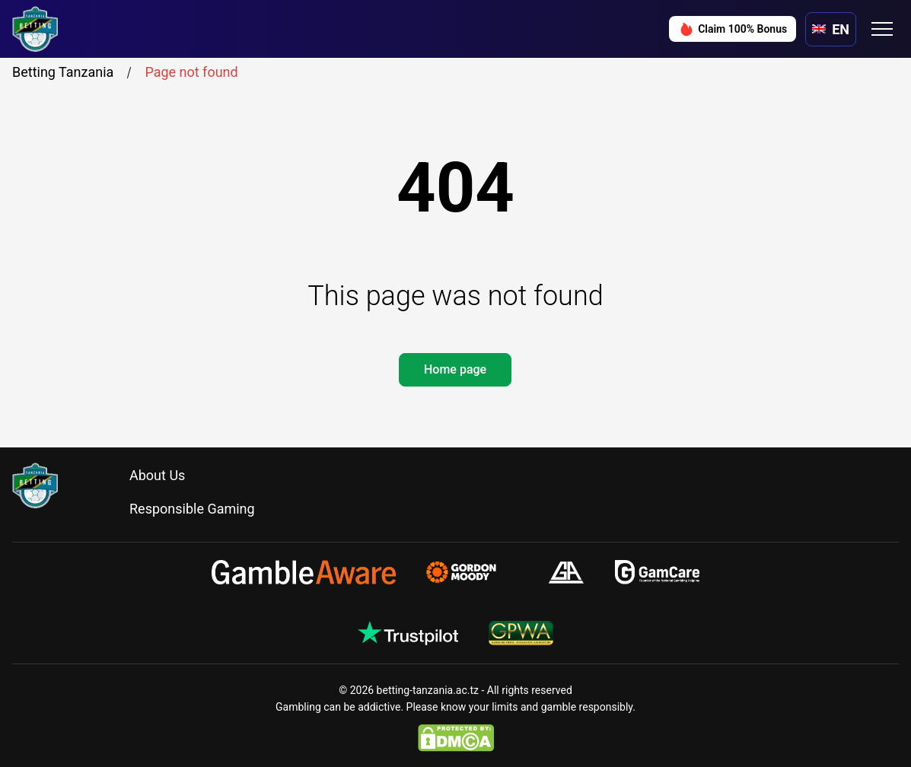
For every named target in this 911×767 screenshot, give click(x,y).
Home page (455, 369)
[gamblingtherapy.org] (471, 572)
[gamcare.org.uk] (657, 572)
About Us (157, 475)
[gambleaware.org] (304, 572)
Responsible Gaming (192, 509)
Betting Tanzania (74, 72)
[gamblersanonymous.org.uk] (566, 572)
